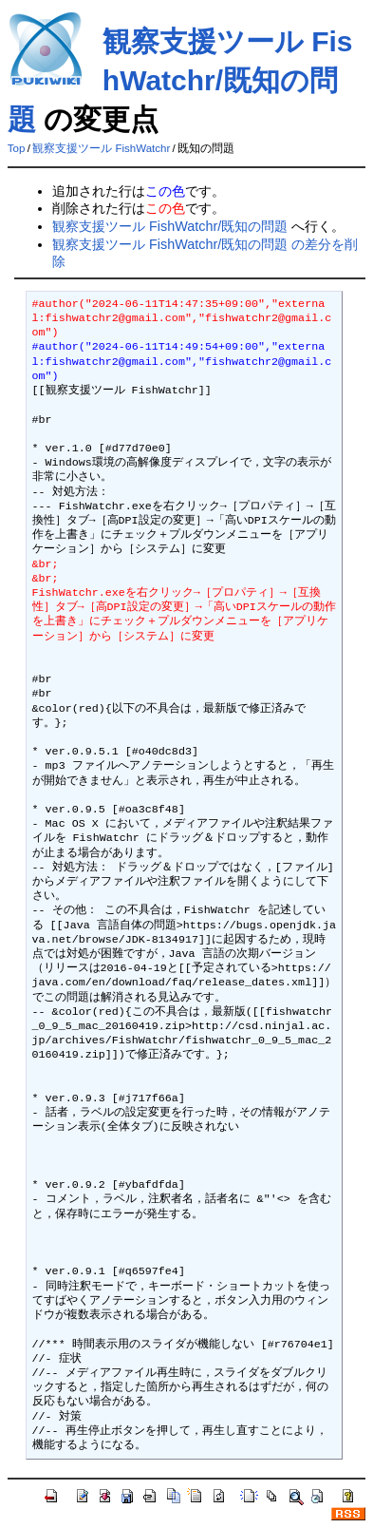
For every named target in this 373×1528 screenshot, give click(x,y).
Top (17, 148)
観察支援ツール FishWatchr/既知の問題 (180, 80)
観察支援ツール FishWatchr (101, 148)
